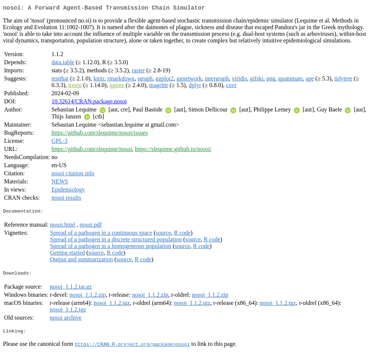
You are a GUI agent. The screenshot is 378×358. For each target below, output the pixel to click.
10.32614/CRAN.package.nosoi (89, 103)
